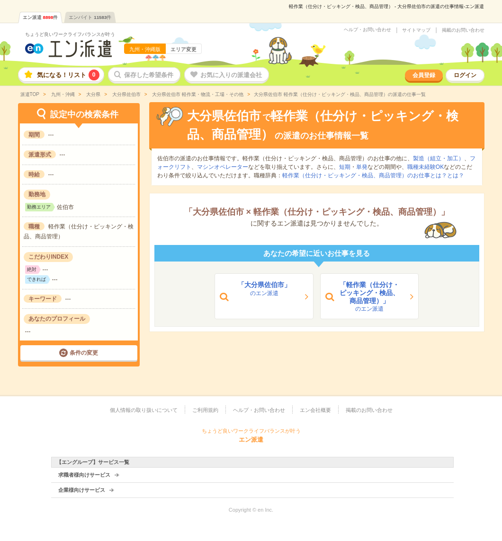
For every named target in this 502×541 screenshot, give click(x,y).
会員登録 (423, 75)
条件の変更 (84, 352)
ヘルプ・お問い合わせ (367, 29)
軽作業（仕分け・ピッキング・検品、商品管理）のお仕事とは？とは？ (373, 175)
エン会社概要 (315, 410)
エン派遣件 (40, 17)
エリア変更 (183, 49)
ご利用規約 (205, 410)
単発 (362, 167)
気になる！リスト (68, 75)
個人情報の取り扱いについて (144, 410)
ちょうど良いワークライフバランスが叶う (70, 34)
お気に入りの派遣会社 (231, 75)
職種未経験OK (425, 167)
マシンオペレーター (222, 167)
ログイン (465, 75)
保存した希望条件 (148, 75)
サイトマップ (416, 30)
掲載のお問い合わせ (463, 30)
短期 (344, 167)
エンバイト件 (90, 17)
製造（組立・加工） (438, 158)
